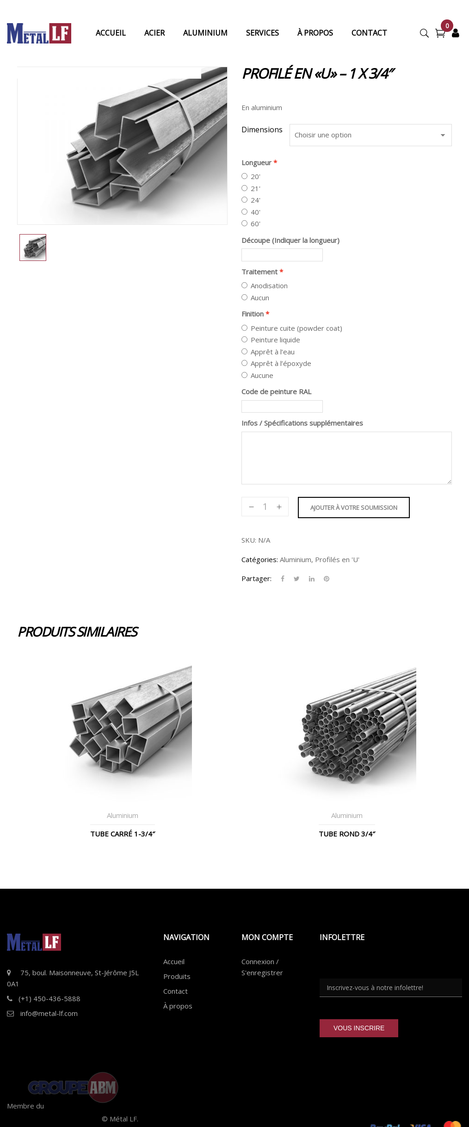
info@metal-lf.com (49, 1013)
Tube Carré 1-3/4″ (122, 833)
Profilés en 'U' (337, 559)
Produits (177, 976)
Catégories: (259, 559)
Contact (175, 991)
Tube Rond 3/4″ (347, 833)
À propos (177, 1005)
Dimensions (262, 129)
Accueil (174, 961)
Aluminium (295, 559)
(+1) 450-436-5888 (49, 998)
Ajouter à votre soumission (353, 507)
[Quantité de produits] (265, 506)
